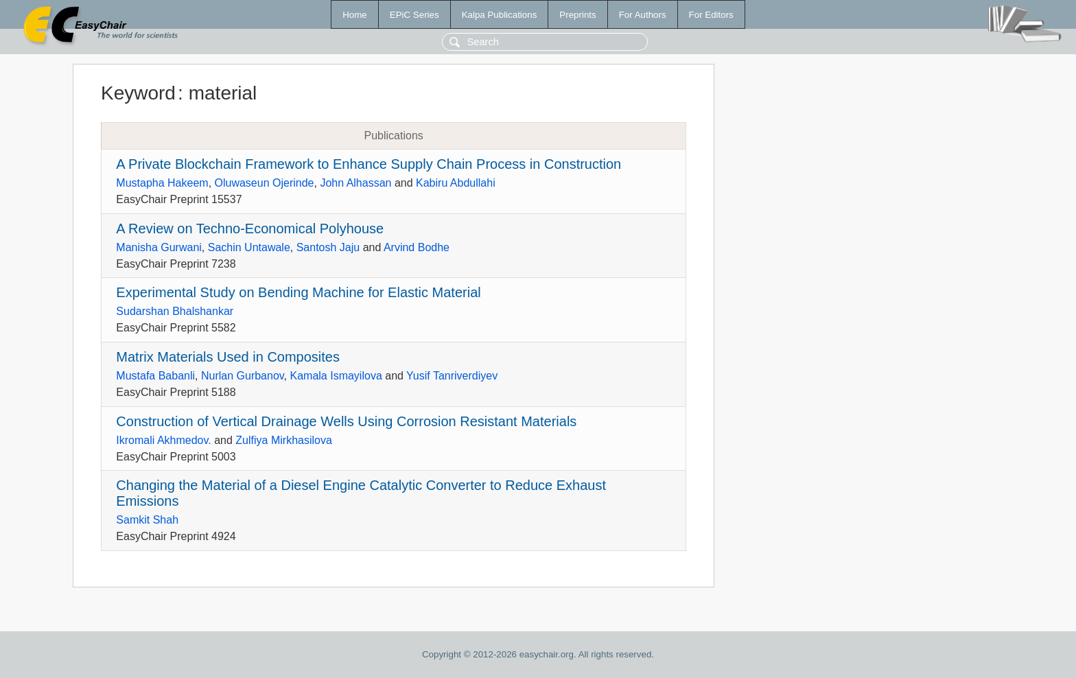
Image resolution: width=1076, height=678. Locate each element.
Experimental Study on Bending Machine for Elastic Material (298, 292)
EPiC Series (414, 15)
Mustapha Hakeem (162, 183)
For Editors (711, 15)
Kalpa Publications (499, 15)
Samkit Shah (147, 520)
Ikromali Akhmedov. (163, 440)
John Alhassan (355, 183)
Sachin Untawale (249, 247)
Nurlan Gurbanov (242, 376)
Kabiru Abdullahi (455, 183)
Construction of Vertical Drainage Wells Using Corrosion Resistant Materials (346, 421)
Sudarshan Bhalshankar (174, 311)
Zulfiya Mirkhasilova (283, 440)
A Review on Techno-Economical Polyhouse (250, 228)
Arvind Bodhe (416, 247)
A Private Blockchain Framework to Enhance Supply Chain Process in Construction (368, 164)
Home (354, 15)
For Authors (642, 15)
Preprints (577, 15)
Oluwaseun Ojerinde (264, 183)
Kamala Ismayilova (336, 376)
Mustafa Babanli (155, 376)
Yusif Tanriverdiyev (452, 376)
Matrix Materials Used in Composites (228, 356)
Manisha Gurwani (159, 247)
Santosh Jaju (328, 247)
